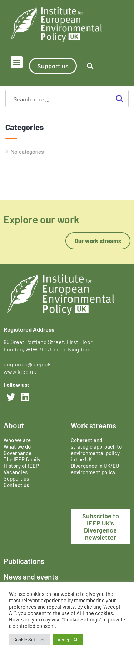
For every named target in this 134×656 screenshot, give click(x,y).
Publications (24, 560)
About (14, 425)
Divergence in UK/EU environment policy (95, 468)
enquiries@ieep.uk (28, 364)
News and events (31, 576)
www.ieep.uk (20, 371)
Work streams (93, 425)
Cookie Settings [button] (29, 639)
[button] (17, 62)
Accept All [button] (68, 639)
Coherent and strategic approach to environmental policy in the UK (96, 449)
